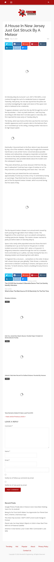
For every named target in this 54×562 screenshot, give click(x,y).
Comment (9, 426)
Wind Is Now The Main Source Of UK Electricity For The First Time (27, 291)
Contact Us (27, 550)
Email (7, 460)
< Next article (9, 417)
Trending (9, 546)
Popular (24, 546)
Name (7, 451)
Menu (10, 2)
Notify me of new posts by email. (16, 485)
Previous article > (20, 417)
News (7, 301)
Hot (17, 546)
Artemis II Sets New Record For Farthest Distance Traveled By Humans (25, 375)
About (33, 546)
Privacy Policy (43, 546)
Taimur (7, 39)
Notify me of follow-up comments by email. (19, 478)
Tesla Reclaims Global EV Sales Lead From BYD (19, 413)
